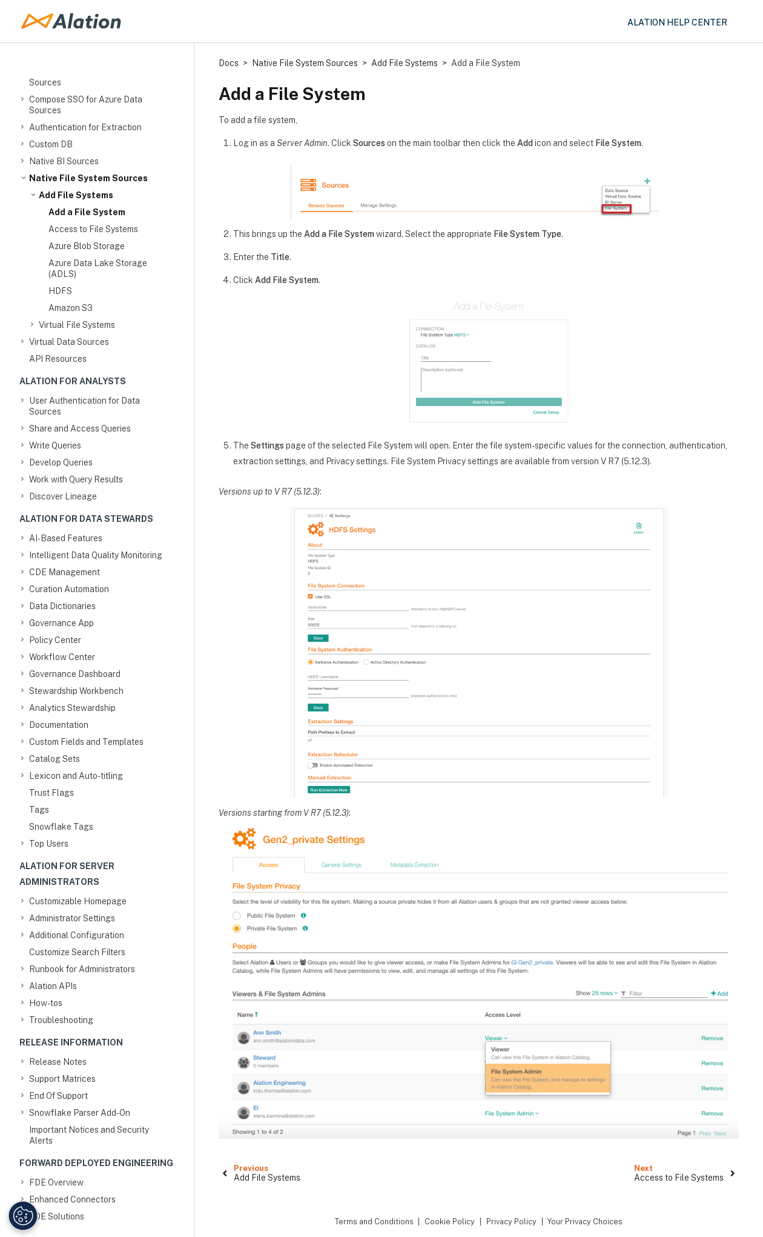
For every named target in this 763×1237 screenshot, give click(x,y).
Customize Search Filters (77, 952)
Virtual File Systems (77, 324)
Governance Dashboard (75, 674)
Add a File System (86, 212)
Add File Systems (76, 195)
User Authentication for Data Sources (84, 405)
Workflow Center (62, 657)
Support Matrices (62, 1078)
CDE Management (64, 572)
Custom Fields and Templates (86, 741)
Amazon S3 (70, 308)
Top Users (48, 843)
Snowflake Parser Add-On (79, 1112)
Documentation (58, 724)
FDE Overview (56, 1182)
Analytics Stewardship (72, 707)
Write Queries (55, 445)
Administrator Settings (72, 918)
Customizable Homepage (78, 901)
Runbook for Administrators (82, 969)
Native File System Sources (88, 178)
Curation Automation (69, 589)
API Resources (58, 359)
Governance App (61, 623)
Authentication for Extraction (85, 127)
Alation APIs (53, 986)
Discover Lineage (63, 496)
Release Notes (58, 1061)
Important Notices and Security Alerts (89, 1135)
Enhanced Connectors (72, 1199)
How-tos (45, 1003)
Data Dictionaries (62, 606)
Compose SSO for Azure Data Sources (85, 104)
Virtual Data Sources (69, 341)
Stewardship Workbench (76, 690)
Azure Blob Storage (86, 246)
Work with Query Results (76, 479)
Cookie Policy (449, 1221)
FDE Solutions (56, 1216)
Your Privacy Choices (585, 1221)
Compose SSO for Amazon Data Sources (90, 76)
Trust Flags (51, 793)
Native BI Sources (64, 161)
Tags (39, 810)
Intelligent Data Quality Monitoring (95, 555)
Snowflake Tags (61, 827)
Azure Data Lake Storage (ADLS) (97, 268)
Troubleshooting (61, 1020)
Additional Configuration (76, 935)
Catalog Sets (54, 758)
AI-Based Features (65, 538)
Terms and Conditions (374, 1221)
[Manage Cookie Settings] (23, 1216)
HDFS (60, 291)
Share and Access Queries (80, 428)
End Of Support (58, 1095)
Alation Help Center (677, 22)
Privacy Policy (511, 1221)
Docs (229, 63)
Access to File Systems (93, 229)
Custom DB (51, 144)
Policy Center (55, 640)
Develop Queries (61, 462)
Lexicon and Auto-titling (76, 775)
